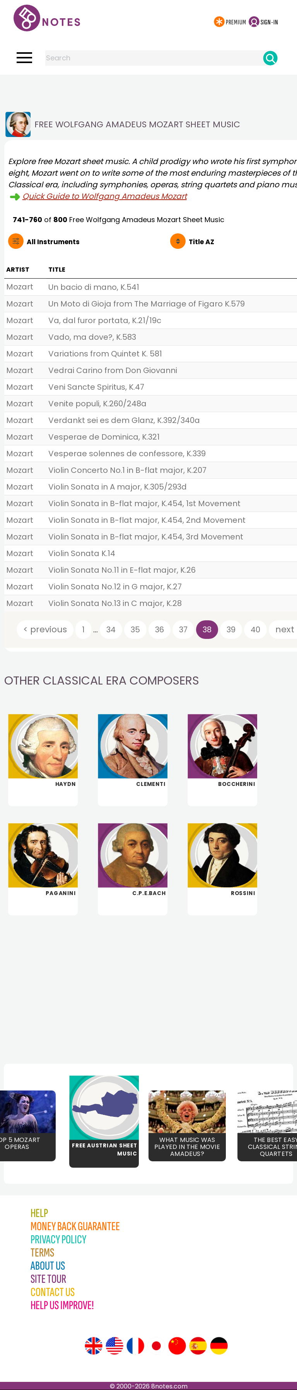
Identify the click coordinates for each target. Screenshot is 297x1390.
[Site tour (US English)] (114, 1346)
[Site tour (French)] (135, 1346)
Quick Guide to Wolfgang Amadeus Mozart (104, 196)
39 (231, 629)
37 (183, 629)
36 (159, 629)
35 (135, 629)
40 (255, 629)
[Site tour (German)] (219, 1346)
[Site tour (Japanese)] (156, 1346)
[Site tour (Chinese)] (177, 1346)
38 (207, 629)
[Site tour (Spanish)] (198, 1346)
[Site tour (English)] (93, 1346)
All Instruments (53, 242)
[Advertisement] (148, 90)
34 (111, 629)
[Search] (270, 58)
